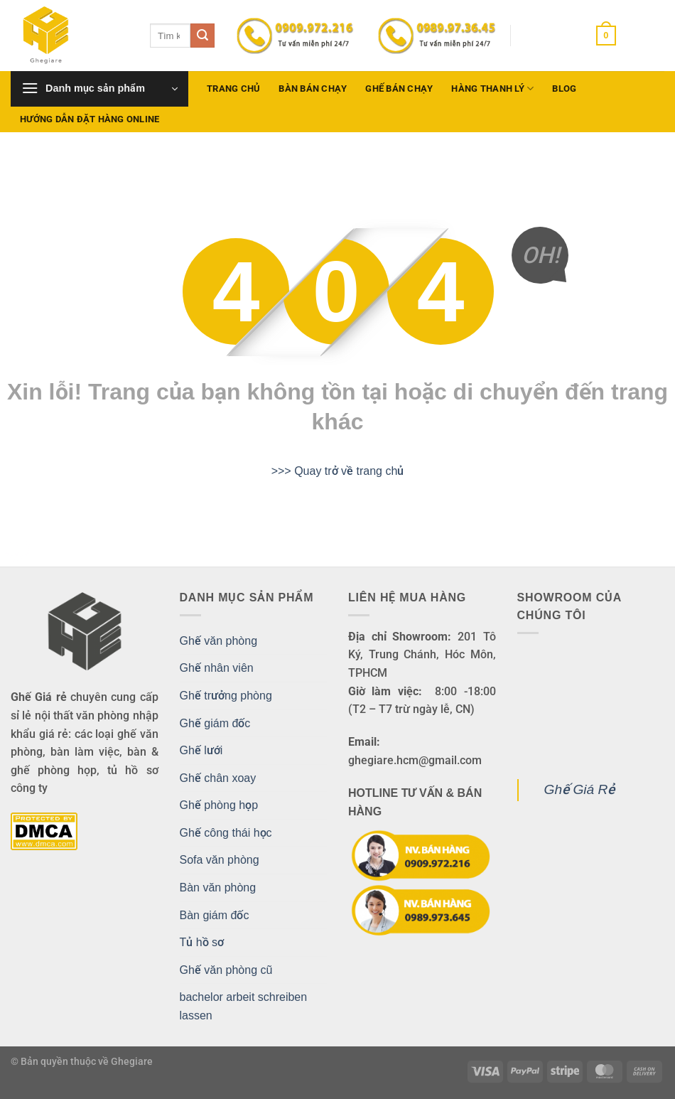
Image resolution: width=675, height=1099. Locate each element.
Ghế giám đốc (215, 723)
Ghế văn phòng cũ (226, 970)
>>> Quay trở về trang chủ (337, 471)
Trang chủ (233, 88)
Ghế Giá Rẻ (579, 789)
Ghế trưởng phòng (226, 696)
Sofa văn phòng (219, 860)
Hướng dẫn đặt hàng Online (89, 119)
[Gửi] (202, 35)
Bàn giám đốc (214, 915)
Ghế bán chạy (399, 88)
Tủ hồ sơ (202, 942)
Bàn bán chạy (313, 88)
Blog (564, 88)
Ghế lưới (201, 750)
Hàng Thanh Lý (492, 88)
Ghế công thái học (226, 833)
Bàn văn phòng (218, 887)
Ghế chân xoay (218, 778)
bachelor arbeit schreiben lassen (244, 1006)
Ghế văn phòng (219, 641)
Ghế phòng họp (219, 805)
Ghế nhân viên (217, 668)
